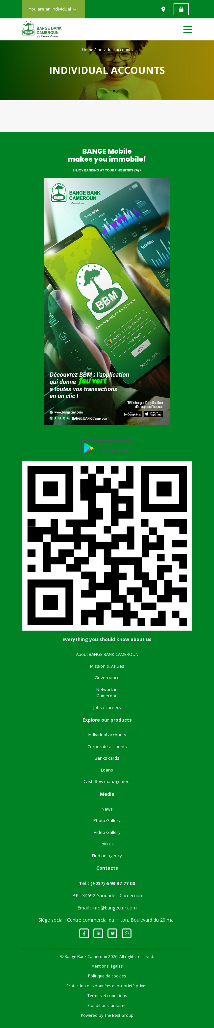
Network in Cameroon (107, 692)
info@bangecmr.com (114, 908)
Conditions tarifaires (107, 1005)
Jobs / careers (107, 707)
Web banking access (181, 9)
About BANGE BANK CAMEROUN (107, 654)
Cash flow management (107, 781)
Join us (107, 844)
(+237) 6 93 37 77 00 (112, 883)
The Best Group (118, 1015)
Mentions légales (107, 966)
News (107, 809)
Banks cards (107, 758)
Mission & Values (107, 666)
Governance (107, 678)
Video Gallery (107, 832)
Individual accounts (107, 735)
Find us (164, 9)
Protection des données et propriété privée (107, 986)
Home (87, 50)
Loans (107, 770)
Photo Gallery (107, 820)
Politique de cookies (107, 976)
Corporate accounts (107, 746)
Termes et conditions (107, 995)
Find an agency (107, 856)
